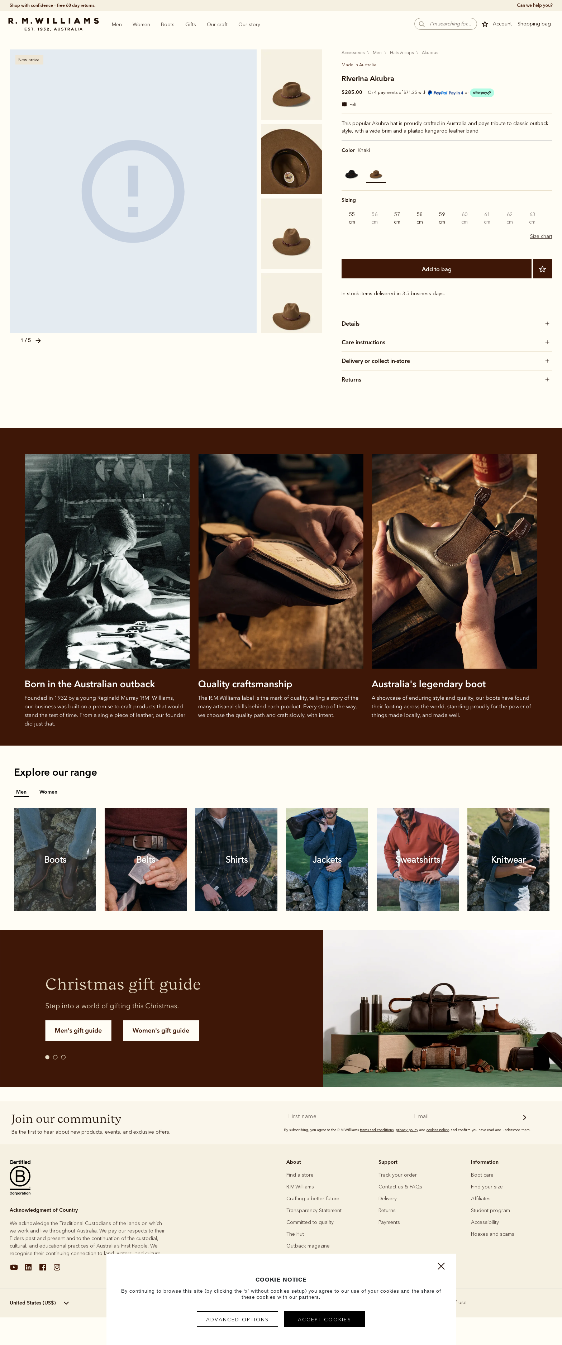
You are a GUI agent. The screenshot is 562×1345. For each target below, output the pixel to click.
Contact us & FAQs (400, 1187)
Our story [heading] (249, 24)
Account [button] (502, 24)
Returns (387, 1210)
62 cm (509, 218)
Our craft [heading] (217, 24)
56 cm (374, 218)
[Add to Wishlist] (542, 268)
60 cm (464, 218)
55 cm (352, 218)
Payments (389, 1222)
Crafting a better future (312, 1199)
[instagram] (57, 1270)
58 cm (419, 218)
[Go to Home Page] (53, 24)
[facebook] (42, 1270)
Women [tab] (48, 792)
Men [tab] (21, 792)
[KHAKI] (133, 191)
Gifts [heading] (190, 24)
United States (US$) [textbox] (33, 1302)
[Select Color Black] (352, 173)
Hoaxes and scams (492, 1234)
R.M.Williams (300, 1187)
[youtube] (14, 1270)
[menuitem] (117, 24)
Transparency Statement (314, 1210)
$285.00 (352, 92)
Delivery (387, 1199)
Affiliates (481, 1199)
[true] (533, 5)
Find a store (300, 1175)
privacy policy (407, 1130)
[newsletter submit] (525, 1118)
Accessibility (485, 1222)
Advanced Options (237, 1320)
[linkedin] (28, 1270)
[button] (445, 24)
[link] (55, 860)
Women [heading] (141, 24)
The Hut (295, 1234)
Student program (490, 1210)
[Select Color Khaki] (376, 173)
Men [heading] (117, 24)
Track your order (397, 1175)
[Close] (441, 1268)
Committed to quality (310, 1222)
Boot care (482, 1175)
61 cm (487, 218)
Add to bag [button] (469, 1342)
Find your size (487, 1187)
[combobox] (50, 1303)
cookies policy (438, 1130)
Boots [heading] (168, 24)
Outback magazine (308, 1246)
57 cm (397, 218)
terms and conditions (377, 1130)
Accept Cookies (324, 1320)
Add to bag (437, 269)
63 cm (532, 218)
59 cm (442, 218)
